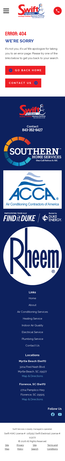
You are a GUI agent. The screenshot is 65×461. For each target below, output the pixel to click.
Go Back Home (25, 70)
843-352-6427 (32, 130)
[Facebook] (53, 414)
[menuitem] (7, 447)
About (32, 305)
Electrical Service (32, 332)
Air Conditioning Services (32, 311)
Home (32, 298)
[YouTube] (60, 414)
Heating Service (32, 318)
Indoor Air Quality (32, 325)
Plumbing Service (32, 338)
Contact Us (23, 83)
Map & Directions (32, 376)
